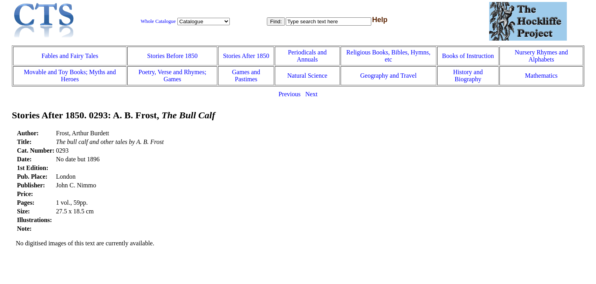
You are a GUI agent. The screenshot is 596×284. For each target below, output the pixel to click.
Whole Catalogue (158, 21)
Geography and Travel (388, 75)
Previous (289, 94)
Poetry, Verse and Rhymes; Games (172, 75)
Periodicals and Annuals (307, 56)
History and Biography (468, 75)
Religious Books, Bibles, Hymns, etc (388, 56)
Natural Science (307, 75)
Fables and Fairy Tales (69, 55)
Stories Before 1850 (172, 55)
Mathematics (541, 75)
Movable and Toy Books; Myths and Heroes (70, 75)
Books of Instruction (468, 55)
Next (311, 94)
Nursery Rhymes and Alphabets (541, 56)
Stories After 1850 (246, 55)
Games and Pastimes (246, 75)
